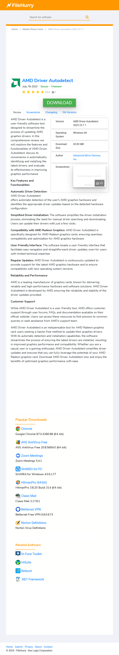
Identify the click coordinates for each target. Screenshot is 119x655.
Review (17, 112)
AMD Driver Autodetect (47, 80)
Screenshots (33, 112)
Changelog (51, 112)
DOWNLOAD (59, 103)
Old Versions (69, 112)
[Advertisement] (59, 54)
